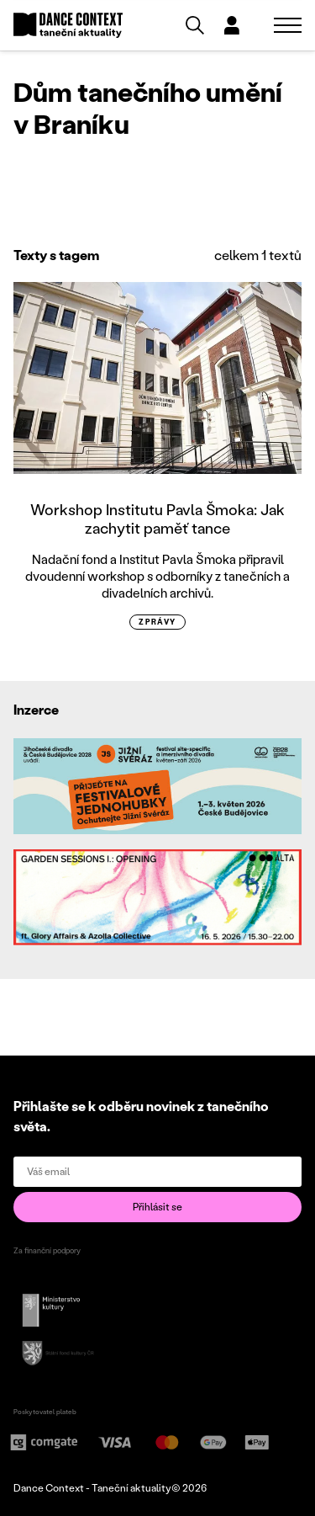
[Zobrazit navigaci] (288, 25)
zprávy (157, 621)
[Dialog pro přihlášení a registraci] (232, 25)
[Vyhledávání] (195, 25)
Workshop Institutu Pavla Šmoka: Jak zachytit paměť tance (157, 518)
